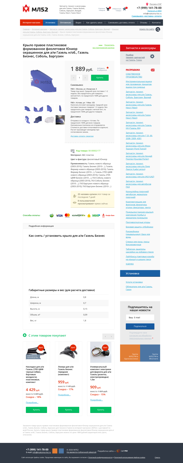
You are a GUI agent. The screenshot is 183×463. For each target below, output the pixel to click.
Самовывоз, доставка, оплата (147, 16)
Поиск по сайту (146, 29)
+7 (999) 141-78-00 (149, 8)
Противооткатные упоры (138, 222)
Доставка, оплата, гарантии (82, 136)
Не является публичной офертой (81, 452)
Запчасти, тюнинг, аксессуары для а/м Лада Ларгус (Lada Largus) (138, 166)
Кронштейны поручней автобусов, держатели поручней (137, 194)
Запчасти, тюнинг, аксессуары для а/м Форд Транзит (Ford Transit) (138, 146)
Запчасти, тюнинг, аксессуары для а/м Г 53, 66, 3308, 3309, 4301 (139, 135)
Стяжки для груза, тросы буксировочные (137, 243)
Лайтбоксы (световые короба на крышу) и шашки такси (140, 258)
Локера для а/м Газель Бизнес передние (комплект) (65, 370)
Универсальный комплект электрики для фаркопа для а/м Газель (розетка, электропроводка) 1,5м (100, 373)
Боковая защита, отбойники (139, 227)
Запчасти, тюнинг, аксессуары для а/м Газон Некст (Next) (138, 115)
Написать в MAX (155, 11)
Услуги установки (134, 282)
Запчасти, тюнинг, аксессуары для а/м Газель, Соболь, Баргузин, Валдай (80, 29)
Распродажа (133, 70)
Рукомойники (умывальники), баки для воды (138, 234)
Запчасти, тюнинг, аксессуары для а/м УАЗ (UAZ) (140, 175)
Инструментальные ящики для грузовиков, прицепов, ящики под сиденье (139, 84)
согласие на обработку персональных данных (140, 337)
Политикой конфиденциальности (100, 457)
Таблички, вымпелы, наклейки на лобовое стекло (140, 250)
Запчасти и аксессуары (141, 48)
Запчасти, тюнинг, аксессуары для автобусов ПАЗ (138, 184)
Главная (26, 29)
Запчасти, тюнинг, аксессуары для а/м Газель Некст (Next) (139, 105)
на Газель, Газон (135, 57)
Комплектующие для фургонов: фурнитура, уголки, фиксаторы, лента (138, 204)
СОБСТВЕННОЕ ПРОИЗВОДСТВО (134, 75)
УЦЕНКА (130, 264)
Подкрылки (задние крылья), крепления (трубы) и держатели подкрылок (140, 215)
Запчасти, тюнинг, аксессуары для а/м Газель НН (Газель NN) (139, 125)
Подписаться (140, 326)
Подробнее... (32, 402)
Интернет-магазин (39, 29)
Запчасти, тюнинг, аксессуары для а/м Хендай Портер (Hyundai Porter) (139, 156)
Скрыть (157, 457)
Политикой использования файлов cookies (129, 457)
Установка (132, 273)
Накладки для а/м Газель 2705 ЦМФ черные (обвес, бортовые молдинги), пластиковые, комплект (35, 374)
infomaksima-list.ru (42, 452)
